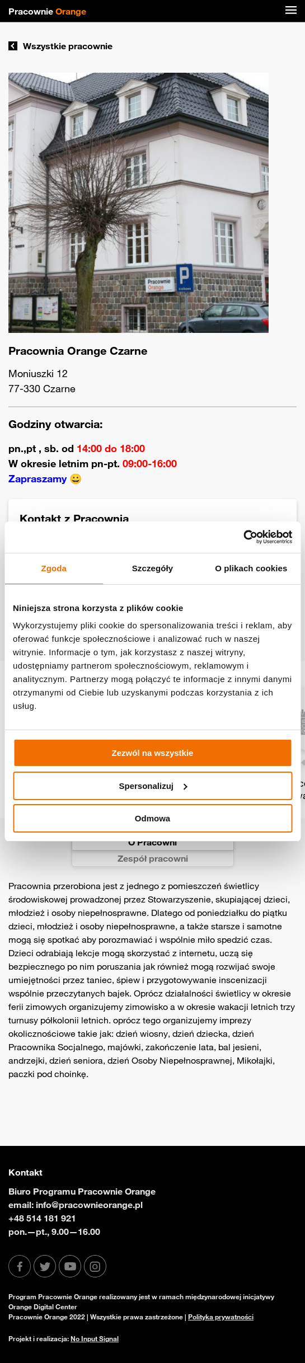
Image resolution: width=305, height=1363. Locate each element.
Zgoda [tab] (54, 568)
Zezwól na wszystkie (153, 753)
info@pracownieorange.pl (89, 1204)
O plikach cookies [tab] (251, 568)
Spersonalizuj (153, 786)
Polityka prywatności (221, 1316)
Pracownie (47, 11)
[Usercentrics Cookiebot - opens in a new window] (243, 537)
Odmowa (152, 818)
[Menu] (291, 11)
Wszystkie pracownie (60, 45)
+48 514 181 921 (42, 1218)
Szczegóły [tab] (152, 568)
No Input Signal (95, 1338)
